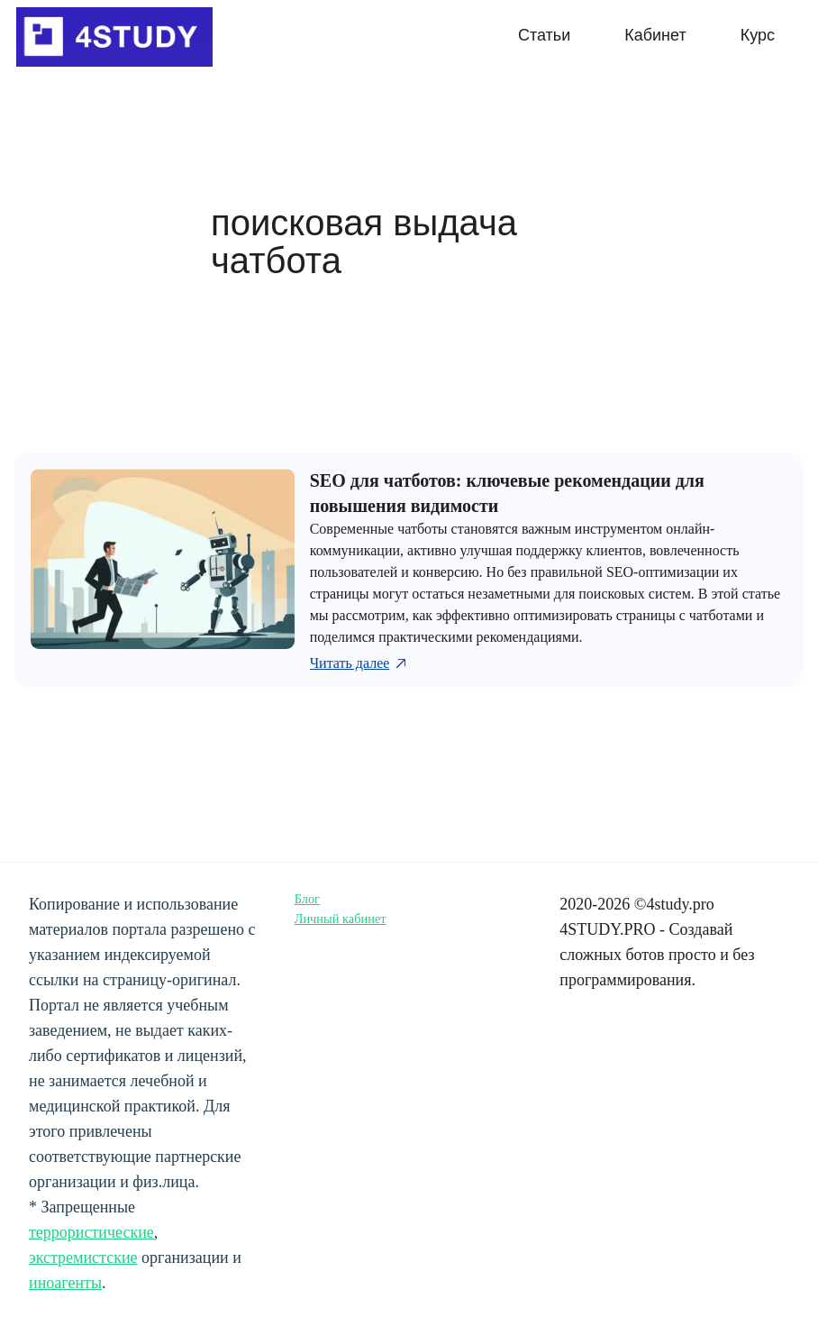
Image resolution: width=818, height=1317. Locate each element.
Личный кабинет (340, 918)
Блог (307, 899)
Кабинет (655, 35)
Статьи (544, 35)
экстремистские (83, 1257)
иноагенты (65, 1283)
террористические (91, 1232)
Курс (758, 35)
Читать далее (360, 663)
